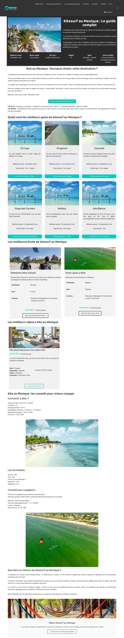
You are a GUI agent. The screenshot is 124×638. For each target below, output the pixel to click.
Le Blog (103, 4)
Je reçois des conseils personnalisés (62, 631)
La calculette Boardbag (72, 4)
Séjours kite (39, 4)
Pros (110, 4)
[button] (117, 8)
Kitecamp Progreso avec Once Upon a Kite (27, 350)
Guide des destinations (53, 4)
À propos (95, 4)
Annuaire (86, 4)
